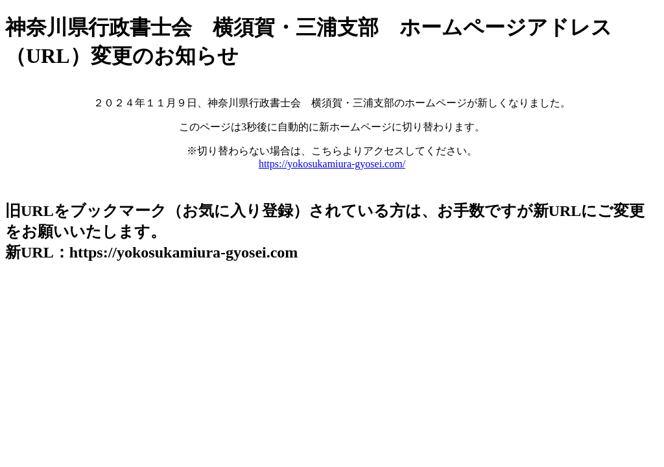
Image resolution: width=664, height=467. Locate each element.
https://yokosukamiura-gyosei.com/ (332, 163)
